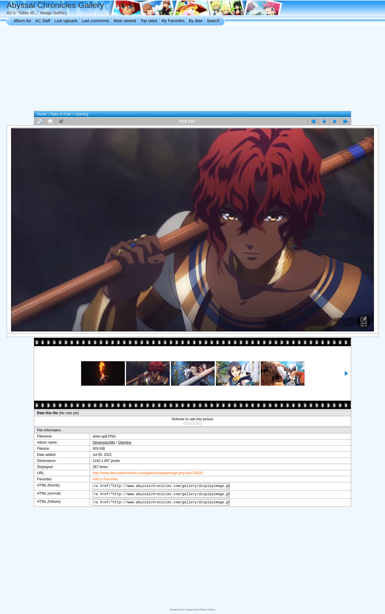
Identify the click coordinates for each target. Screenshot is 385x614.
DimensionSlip (99, 442)
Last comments (95, 20)
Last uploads (66, 20)
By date (195, 20)
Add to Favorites (101, 479)
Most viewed (124, 20)
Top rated (148, 20)
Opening (81, 114)
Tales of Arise (60, 114)
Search (213, 20)
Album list (22, 20)
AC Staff (42, 20)
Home (41, 114)
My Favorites (173, 20)
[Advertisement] (193, 69)
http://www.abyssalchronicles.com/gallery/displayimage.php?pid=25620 (143, 473)
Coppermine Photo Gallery (199, 609)
